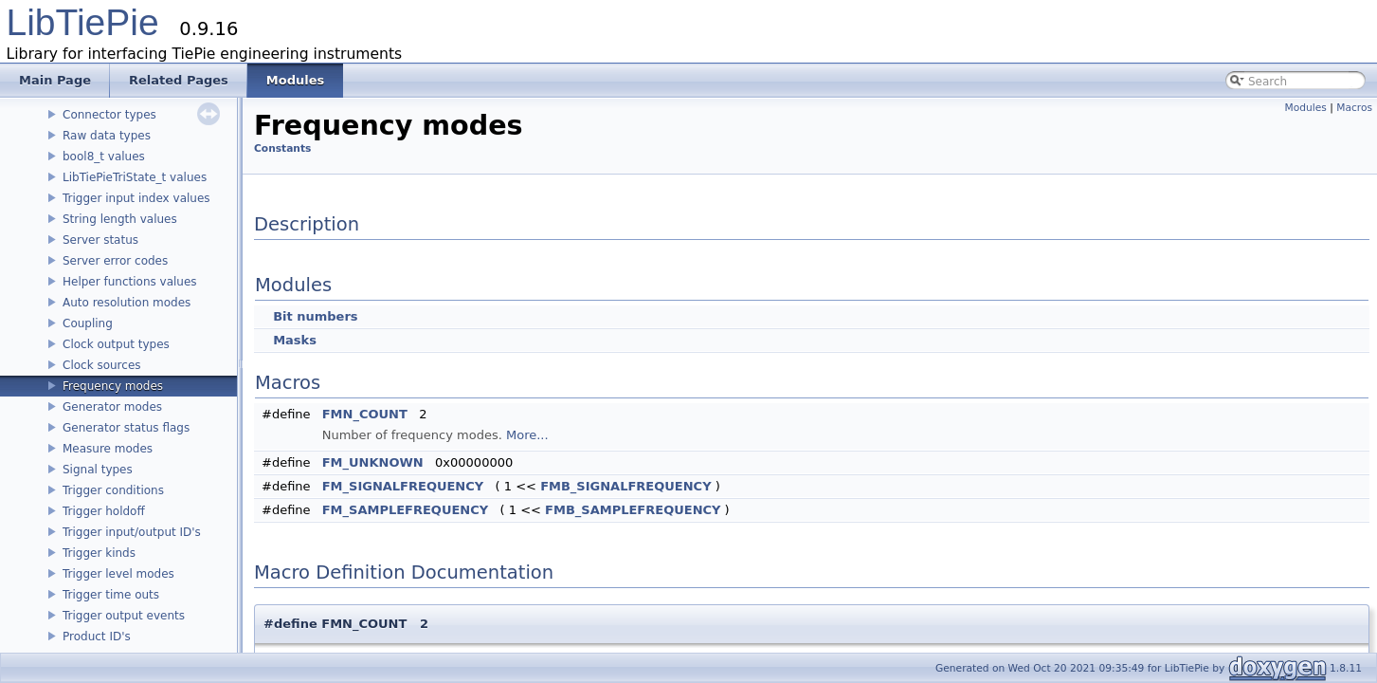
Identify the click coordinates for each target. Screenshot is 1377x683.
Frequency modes (113, 386)
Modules (1306, 108)
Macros (1354, 108)
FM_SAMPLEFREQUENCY (405, 510)
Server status (100, 240)
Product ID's (97, 636)
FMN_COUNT (365, 414)
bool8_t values (104, 156)
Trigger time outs (111, 594)
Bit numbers (315, 316)
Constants (282, 148)
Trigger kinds (99, 553)
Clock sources (102, 365)
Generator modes (112, 407)
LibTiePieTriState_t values (135, 177)
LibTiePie (83, 22)
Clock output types (116, 344)
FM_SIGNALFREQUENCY (403, 486)
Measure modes (108, 448)
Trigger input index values (136, 198)
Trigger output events (124, 615)
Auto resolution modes (126, 302)
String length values (120, 219)
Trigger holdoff (104, 511)
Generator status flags (126, 427)
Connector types (109, 114)
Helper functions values (130, 281)
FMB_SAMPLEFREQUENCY (632, 510)
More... (527, 435)
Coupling (88, 323)
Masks (295, 340)
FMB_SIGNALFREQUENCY (625, 486)
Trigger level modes (118, 574)
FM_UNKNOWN (373, 462)
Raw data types (107, 135)
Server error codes (115, 261)
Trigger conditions (113, 490)
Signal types (98, 469)
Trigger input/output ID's (132, 532)
